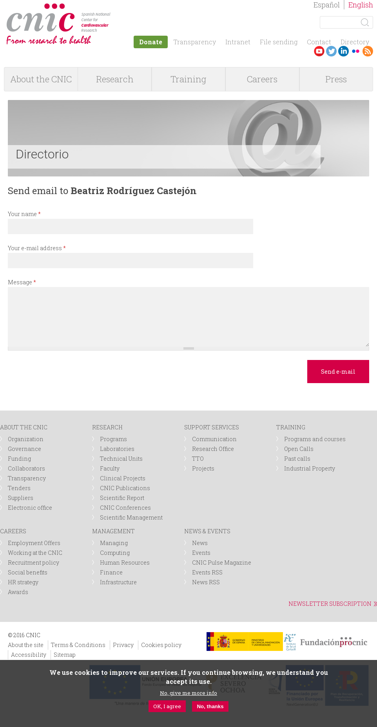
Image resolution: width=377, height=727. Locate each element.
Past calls (297, 458)
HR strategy (23, 582)
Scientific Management (131, 517)
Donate (150, 42)
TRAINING (290, 427)
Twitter (331, 51)
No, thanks (210, 706)
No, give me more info (188, 692)
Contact (319, 42)
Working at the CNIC (35, 552)
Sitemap (65, 654)
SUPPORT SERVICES (211, 427)
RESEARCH (107, 427)
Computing (115, 552)
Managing (114, 543)
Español (327, 4)
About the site (26, 645)
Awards (18, 592)
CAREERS (13, 531)
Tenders (19, 488)
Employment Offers (34, 543)
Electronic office (30, 507)
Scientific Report (122, 498)
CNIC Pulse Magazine (221, 562)
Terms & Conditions (78, 645)
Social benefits (27, 572)
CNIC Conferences (125, 507)
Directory (355, 42)
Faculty (110, 468)
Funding (19, 458)
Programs (113, 439)
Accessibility (28, 654)
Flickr (355, 51)
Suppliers (20, 498)
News (200, 543)
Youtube (319, 51)
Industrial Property (309, 468)
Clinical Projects (122, 478)
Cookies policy (161, 645)
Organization (26, 439)
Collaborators (26, 468)
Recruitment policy (33, 562)
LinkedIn (343, 51)
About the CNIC (41, 79)
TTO (198, 458)
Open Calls (299, 449)
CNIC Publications (125, 488)
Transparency (194, 42)
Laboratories (117, 449)
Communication (214, 439)
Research (115, 79)
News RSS (206, 582)
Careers (262, 79)
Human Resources (125, 562)
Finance (111, 572)
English (360, 4)
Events (201, 552)
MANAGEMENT (113, 531)
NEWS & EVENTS (207, 531)
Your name (24, 214)
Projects (203, 468)
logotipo (116, 7)
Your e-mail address (37, 248)
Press (336, 79)
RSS (367, 51)
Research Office (213, 449)
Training (188, 79)
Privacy (123, 645)
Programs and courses (315, 439)
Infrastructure (118, 582)
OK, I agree (167, 706)
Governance (24, 449)
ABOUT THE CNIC (23, 427)
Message (22, 282)
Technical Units (121, 458)
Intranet (237, 42)
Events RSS (207, 572)
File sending (278, 42)
